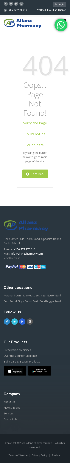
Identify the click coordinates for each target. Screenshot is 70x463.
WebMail (41, 10)
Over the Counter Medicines (21, 355)
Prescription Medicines (17, 350)
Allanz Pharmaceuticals (39, 443)
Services (9, 413)
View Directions (12, 258)
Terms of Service (18, 455)
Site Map (56, 455)
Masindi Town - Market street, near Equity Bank (32, 295)
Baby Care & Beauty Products (22, 361)
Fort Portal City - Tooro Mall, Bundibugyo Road (32, 301)
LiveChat (52, 10)
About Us (9, 402)
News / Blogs (12, 407)
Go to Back (35, 174)
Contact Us (10, 419)
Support (62, 10)
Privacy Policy (40, 455)
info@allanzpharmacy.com (27, 253)
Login (59, 4)
